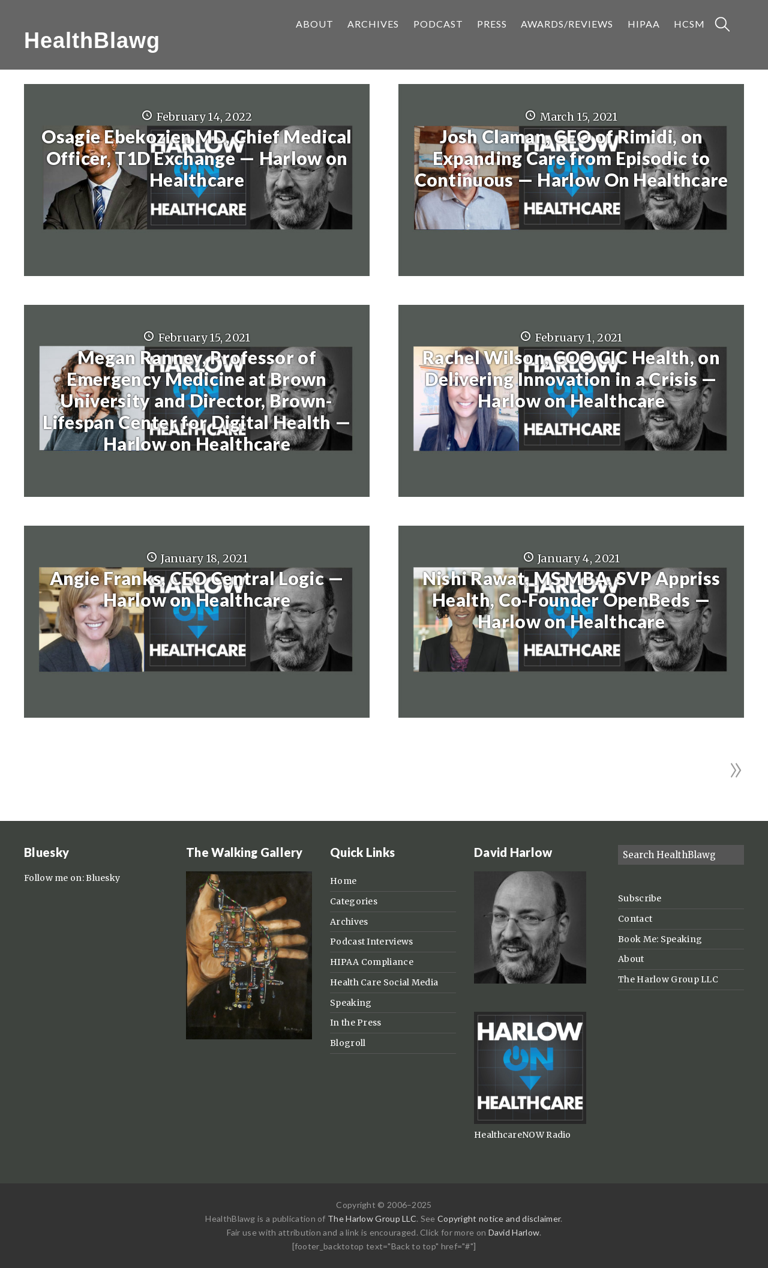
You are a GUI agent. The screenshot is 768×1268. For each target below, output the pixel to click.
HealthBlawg (92, 40)
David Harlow (514, 1232)
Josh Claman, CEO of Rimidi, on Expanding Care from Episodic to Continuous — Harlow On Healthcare (571, 157)
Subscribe (640, 898)
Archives (349, 921)
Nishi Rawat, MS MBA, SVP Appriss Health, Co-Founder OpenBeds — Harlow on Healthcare (571, 599)
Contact (635, 918)
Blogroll (347, 1043)
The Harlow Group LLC (668, 979)
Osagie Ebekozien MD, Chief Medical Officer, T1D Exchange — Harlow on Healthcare (196, 157)
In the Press (356, 1022)
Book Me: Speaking (660, 939)
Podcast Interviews (371, 941)
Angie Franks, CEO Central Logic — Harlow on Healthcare (197, 588)
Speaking (350, 1002)
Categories (353, 901)
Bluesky (103, 878)
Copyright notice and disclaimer (498, 1218)
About (631, 959)
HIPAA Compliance (371, 962)
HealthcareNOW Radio (522, 1134)
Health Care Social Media (384, 982)
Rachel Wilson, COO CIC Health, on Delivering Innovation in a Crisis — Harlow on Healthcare (571, 378)
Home (343, 881)
